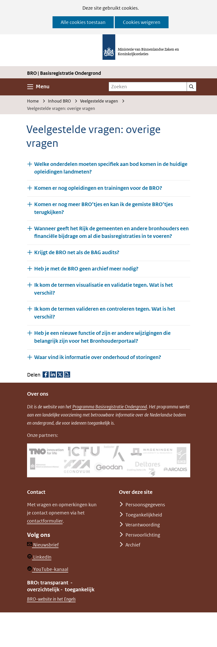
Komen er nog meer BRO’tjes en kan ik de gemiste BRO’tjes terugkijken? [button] (103, 208)
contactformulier (45, 521)
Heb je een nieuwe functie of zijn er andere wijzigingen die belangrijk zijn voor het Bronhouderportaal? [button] (102, 337)
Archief (132, 545)
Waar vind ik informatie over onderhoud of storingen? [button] (97, 357)
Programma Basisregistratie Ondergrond (109, 407)
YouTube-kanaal (47, 569)
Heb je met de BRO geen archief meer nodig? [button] (86, 268)
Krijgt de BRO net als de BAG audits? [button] (76, 252)
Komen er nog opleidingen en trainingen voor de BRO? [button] (98, 187)
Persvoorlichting (142, 535)
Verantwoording (142, 525)
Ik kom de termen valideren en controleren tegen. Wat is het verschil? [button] (104, 313)
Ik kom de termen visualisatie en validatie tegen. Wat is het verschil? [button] (103, 289)
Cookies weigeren (141, 22)
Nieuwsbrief (43, 545)
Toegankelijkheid (143, 515)
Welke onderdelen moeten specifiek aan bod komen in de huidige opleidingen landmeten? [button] (110, 168)
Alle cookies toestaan (83, 22)
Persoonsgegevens (145, 505)
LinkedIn (39, 557)
